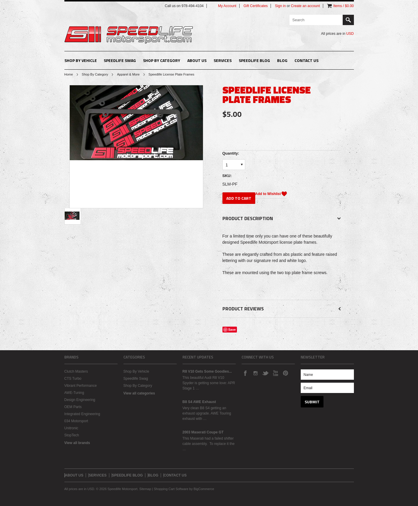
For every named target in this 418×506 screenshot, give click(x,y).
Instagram (255, 372)
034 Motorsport (76, 421)
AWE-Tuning (74, 393)
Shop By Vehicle (80, 60)
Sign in (280, 6)
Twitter (265, 372)
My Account (227, 6)
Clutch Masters (76, 371)
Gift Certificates (255, 6)
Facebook (245, 372)
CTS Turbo (73, 378)
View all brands (77, 443)
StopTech (71, 435)
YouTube (275, 372)
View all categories (139, 393)
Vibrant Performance (80, 386)
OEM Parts (73, 407)
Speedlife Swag (120, 60)
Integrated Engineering (82, 414)
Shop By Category (161, 60)
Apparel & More (128, 74)
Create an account (305, 6)
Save (232, 329)
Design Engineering (79, 400)
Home (68, 74)
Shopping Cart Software (171, 489)
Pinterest (285, 372)
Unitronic (71, 428)
